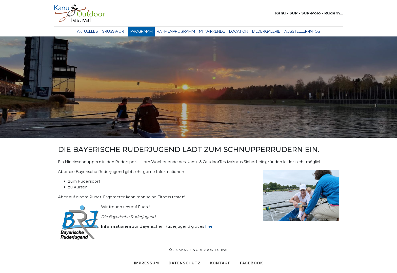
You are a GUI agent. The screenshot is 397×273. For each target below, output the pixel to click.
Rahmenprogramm (176, 31)
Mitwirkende (212, 31)
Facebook (251, 263)
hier (209, 226)
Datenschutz (185, 263)
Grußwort (114, 31)
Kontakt (220, 263)
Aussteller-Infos (302, 31)
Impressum (146, 263)
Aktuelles (87, 31)
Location (238, 31)
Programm (141, 31)
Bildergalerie (266, 31)
